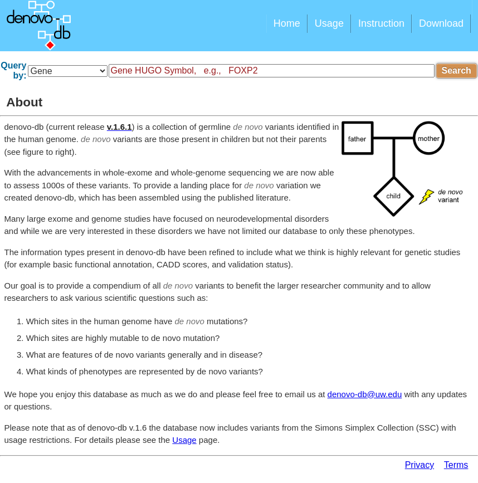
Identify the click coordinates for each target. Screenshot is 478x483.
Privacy (419, 465)
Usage (329, 23)
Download (441, 23)
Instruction (381, 23)
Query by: (13, 70)
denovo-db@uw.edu (365, 394)
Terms (456, 465)
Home (287, 23)
